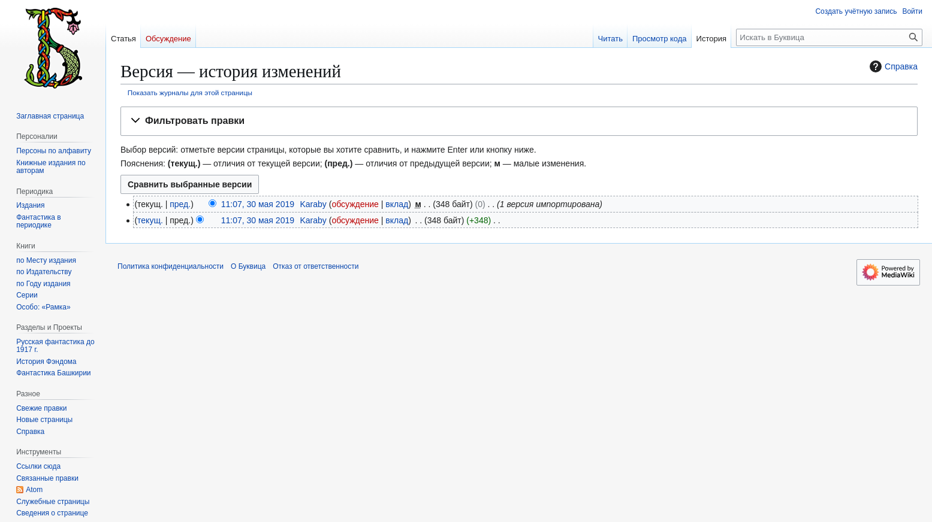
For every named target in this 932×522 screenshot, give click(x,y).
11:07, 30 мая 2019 (257, 204)
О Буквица (248, 266)
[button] (519, 121)
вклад (396, 204)
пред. (180, 204)
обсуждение (354, 204)
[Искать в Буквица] (829, 37)
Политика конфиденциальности (170, 266)
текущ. (150, 220)
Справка (892, 66)
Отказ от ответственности (315, 266)
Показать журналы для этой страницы (190, 92)
